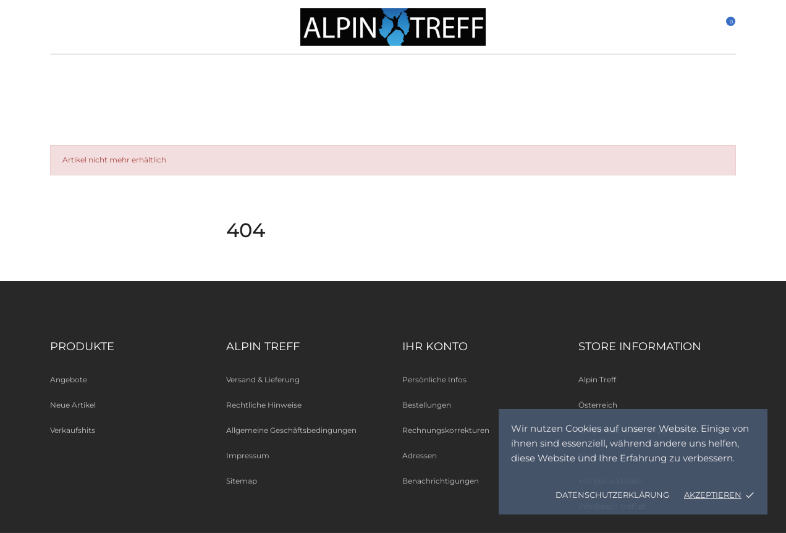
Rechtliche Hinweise (264, 404)
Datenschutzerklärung (612, 495)
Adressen (419, 455)
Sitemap (241, 480)
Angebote (68, 379)
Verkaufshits (72, 430)
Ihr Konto (435, 346)
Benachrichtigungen (440, 480)
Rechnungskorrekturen (445, 430)
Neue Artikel (73, 404)
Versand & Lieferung (263, 379)
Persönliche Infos (434, 379)
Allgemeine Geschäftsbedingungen (291, 430)
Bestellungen (426, 404)
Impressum (247, 455)
